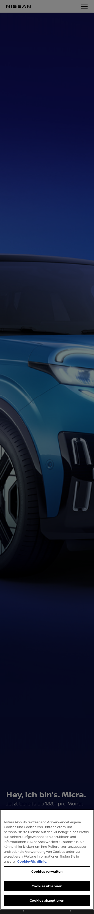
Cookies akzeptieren (47, 900)
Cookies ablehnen (47, 886)
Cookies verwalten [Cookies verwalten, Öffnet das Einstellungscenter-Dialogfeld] (47, 871)
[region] (47, 860)
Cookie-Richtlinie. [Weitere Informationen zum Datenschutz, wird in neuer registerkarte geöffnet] (32, 861)
